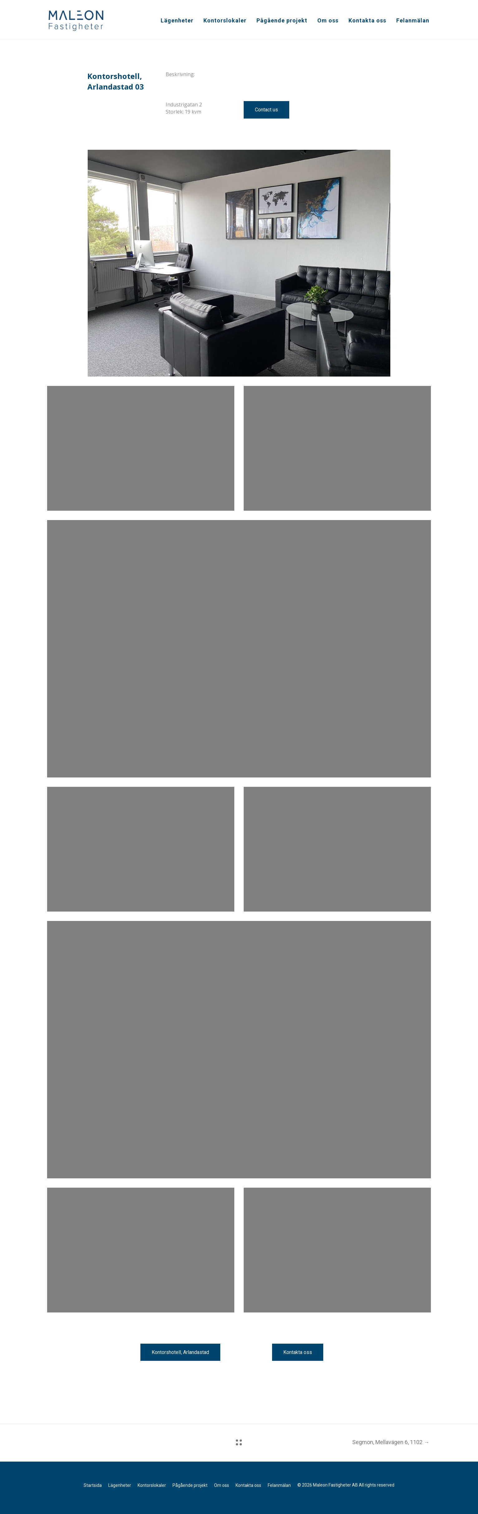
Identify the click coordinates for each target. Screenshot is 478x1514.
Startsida (93, 1485)
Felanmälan (412, 20)
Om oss (328, 20)
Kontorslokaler (224, 20)
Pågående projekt (281, 20)
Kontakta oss (367, 20)
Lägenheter (177, 20)
